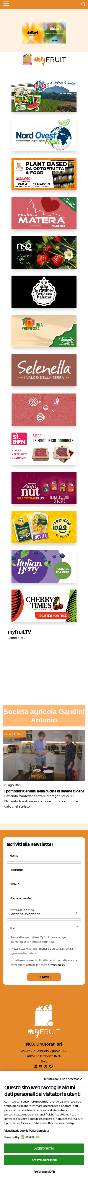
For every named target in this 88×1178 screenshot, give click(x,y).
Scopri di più (16, 638)
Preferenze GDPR (44, 1171)
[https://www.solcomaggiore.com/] (44, 413)
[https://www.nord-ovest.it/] (44, 138)
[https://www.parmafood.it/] (44, 530)
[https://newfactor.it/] (44, 491)
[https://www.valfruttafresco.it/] (44, 334)
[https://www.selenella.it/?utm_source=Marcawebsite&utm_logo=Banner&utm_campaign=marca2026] (44, 373)
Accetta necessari (44, 1160)
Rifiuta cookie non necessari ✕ (63, 1079)
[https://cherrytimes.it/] (44, 609)
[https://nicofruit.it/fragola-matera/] (44, 216)
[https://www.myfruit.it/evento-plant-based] (44, 177)
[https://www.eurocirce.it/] (44, 99)
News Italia (14, 734)
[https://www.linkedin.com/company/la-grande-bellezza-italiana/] (44, 295)
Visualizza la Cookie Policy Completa (26, 1130)
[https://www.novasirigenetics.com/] (44, 256)
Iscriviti (44, 977)
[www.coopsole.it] (44, 452)
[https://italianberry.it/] (44, 570)
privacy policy (56, 964)
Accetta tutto (44, 1148)
